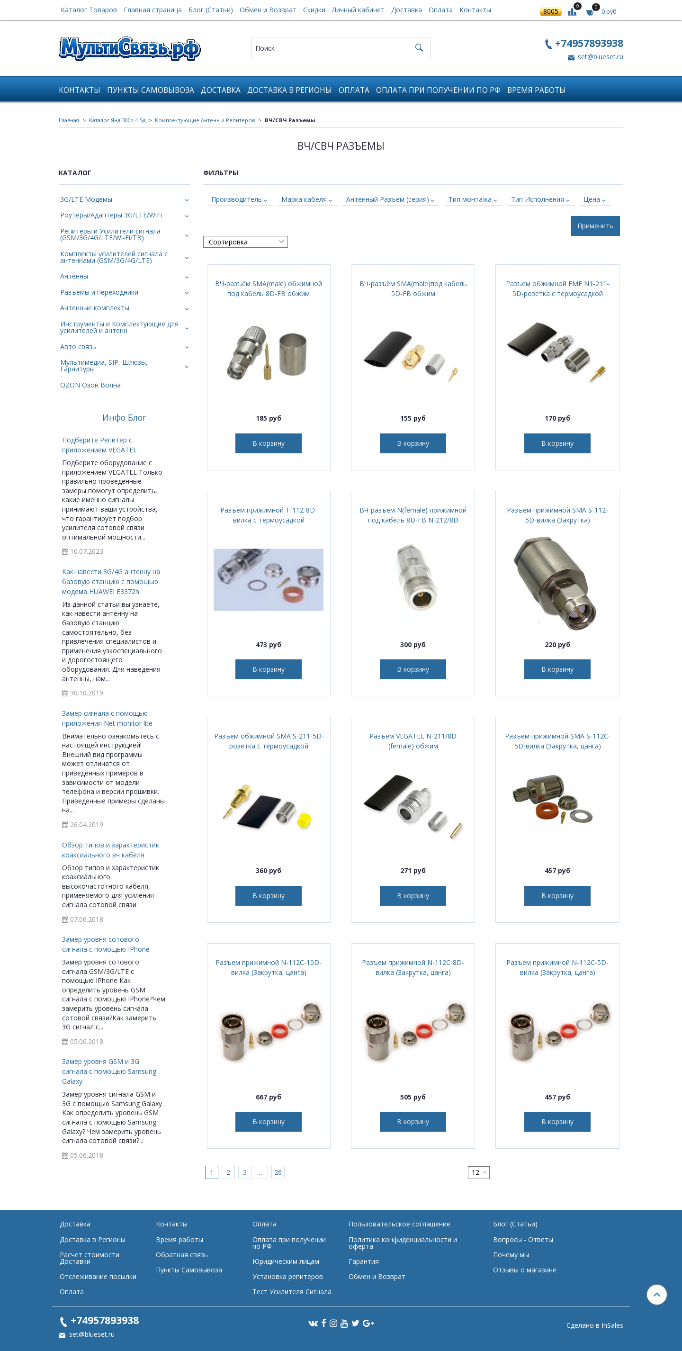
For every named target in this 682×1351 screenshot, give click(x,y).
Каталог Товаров (89, 9)
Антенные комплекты (94, 307)
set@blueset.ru (599, 56)
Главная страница (153, 9)
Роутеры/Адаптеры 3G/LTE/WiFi (111, 214)
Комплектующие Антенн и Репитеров (205, 120)
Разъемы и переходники (99, 292)
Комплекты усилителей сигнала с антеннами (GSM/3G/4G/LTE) (114, 257)
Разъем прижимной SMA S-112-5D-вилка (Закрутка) (557, 514)
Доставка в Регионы (289, 90)
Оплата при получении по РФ (438, 90)
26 (278, 1172)
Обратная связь (182, 1254)
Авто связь (78, 346)
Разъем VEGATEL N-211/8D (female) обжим (413, 740)
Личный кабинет (358, 9)
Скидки (314, 9)
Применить (595, 225)
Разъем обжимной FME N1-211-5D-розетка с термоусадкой (557, 288)
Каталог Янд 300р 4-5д (117, 120)
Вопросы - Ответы (523, 1239)
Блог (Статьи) (210, 9)
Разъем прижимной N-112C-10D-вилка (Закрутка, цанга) (268, 967)
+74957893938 (589, 43)
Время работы (536, 90)
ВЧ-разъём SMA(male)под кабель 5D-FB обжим (413, 288)
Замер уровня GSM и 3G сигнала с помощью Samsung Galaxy (109, 1071)
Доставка (406, 9)
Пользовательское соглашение (399, 1223)
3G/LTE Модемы (86, 199)
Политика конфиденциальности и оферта (403, 1243)
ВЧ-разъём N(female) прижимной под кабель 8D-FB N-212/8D (413, 514)
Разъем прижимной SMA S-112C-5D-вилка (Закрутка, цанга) (557, 740)
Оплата (441, 9)
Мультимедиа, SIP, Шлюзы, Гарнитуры (104, 365)
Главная (69, 120)
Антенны (74, 275)
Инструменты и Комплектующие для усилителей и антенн (119, 327)
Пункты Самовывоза (150, 90)
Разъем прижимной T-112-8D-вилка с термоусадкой (268, 514)
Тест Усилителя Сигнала (292, 1291)
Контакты (475, 9)
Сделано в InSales (594, 1325)
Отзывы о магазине (524, 1269)
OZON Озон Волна (90, 384)
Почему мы (511, 1254)
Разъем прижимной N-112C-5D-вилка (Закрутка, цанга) (557, 967)
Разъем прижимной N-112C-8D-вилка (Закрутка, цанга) (413, 967)
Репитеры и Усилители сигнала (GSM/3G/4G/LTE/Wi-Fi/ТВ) (110, 234)
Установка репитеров (287, 1276)
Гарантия (364, 1261)
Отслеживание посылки (98, 1276)
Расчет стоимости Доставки (89, 1258)
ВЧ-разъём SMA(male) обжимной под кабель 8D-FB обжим (268, 288)
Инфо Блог (124, 418)
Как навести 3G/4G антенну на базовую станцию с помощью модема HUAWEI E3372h (111, 581)
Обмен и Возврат (268, 9)
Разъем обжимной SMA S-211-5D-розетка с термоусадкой (269, 740)
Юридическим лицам (285, 1261)
